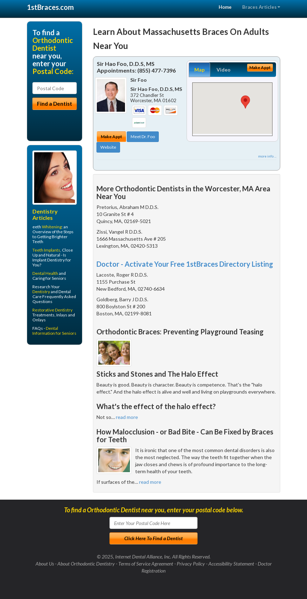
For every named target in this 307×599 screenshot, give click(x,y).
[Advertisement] (63, 405)
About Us (45, 564)
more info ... (267, 156)
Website (108, 147)
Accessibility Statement (231, 564)
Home (225, 7)
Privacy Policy (191, 564)
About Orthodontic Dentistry (86, 564)
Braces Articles (261, 7)
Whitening (52, 226)
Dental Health (45, 273)
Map (199, 70)
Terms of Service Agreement (145, 564)
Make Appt (111, 136)
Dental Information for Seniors (54, 331)
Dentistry (41, 291)
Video (224, 70)
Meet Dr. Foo (143, 136)
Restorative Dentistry (52, 310)
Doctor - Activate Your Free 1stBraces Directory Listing (184, 264)
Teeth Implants (46, 250)
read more (127, 417)
